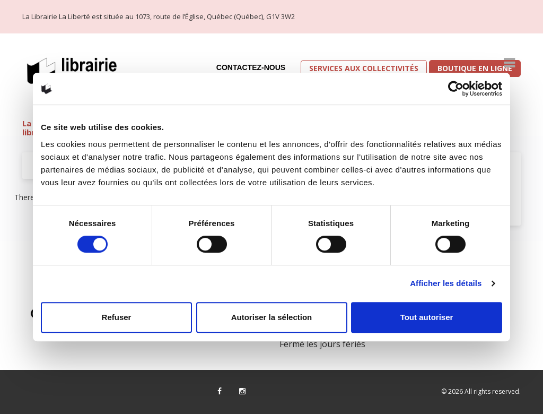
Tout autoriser (426, 317)
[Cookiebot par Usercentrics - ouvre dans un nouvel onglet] (455, 89)
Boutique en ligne (474, 68)
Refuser (117, 317)
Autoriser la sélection (271, 317)
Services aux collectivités (363, 68)
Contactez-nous (250, 67)
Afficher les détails (445, 283)
